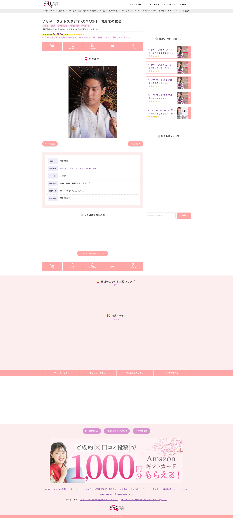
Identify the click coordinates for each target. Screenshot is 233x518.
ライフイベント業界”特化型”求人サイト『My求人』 (144, 499)
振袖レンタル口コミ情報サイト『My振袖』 (99, 499)
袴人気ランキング (135, 373)
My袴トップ (60, 373)
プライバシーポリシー (140, 489)
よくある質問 (60, 489)
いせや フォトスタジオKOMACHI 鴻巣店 (79, 168)
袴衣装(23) (93, 45)
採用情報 (167, 489)
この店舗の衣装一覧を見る (92, 253)
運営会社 (156, 489)
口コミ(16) (72, 45)
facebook (142, 431)
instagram (91, 431)
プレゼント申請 (98, 373)
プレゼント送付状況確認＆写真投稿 (101, 489)
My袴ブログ (172, 373)
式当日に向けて (75, 489)
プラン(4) (113, 45)
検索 (184, 215)
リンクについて (181, 489)
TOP (52, 45)
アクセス (133, 45)
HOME (48, 489)
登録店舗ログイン (124, 494)
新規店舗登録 (106, 494)
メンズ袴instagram (117, 431)
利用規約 (123, 489)
